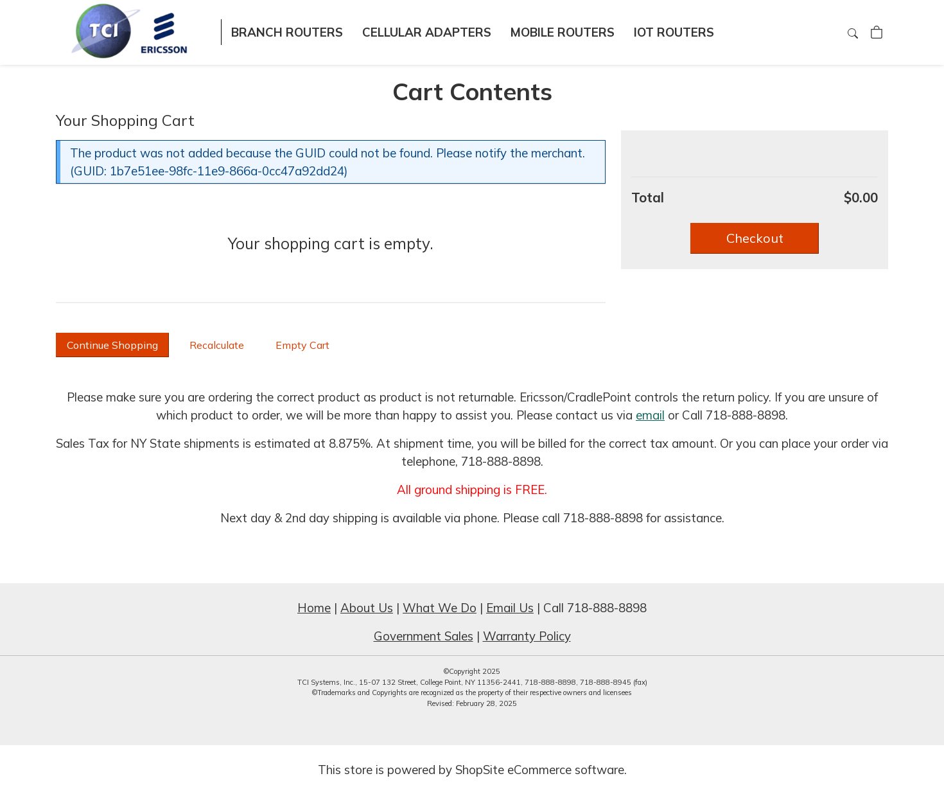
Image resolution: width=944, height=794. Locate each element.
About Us (366, 607)
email (650, 415)
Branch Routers (287, 32)
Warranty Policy (527, 636)
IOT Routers (674, 32)
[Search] (854, 33)
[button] (754, 238)
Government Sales (423, 636)
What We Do (439, 607)
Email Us (510, 607)
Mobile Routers (563, 32)
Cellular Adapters (426, 32)
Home (314, 607)
